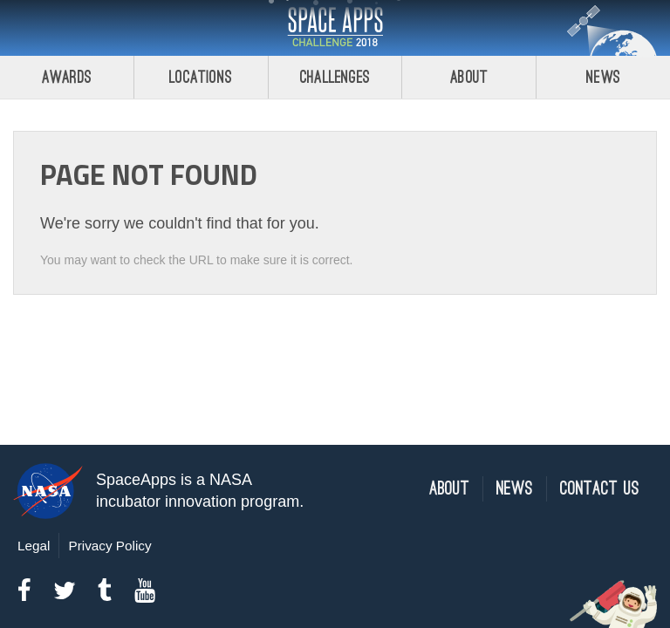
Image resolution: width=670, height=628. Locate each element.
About (469, 77)
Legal (33, 545)
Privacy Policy (109, 545)
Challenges (335, 77)
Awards (67, 77)
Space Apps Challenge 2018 (335, 28)
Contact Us (599, 489)
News (603, 77)
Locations (200, 77)
